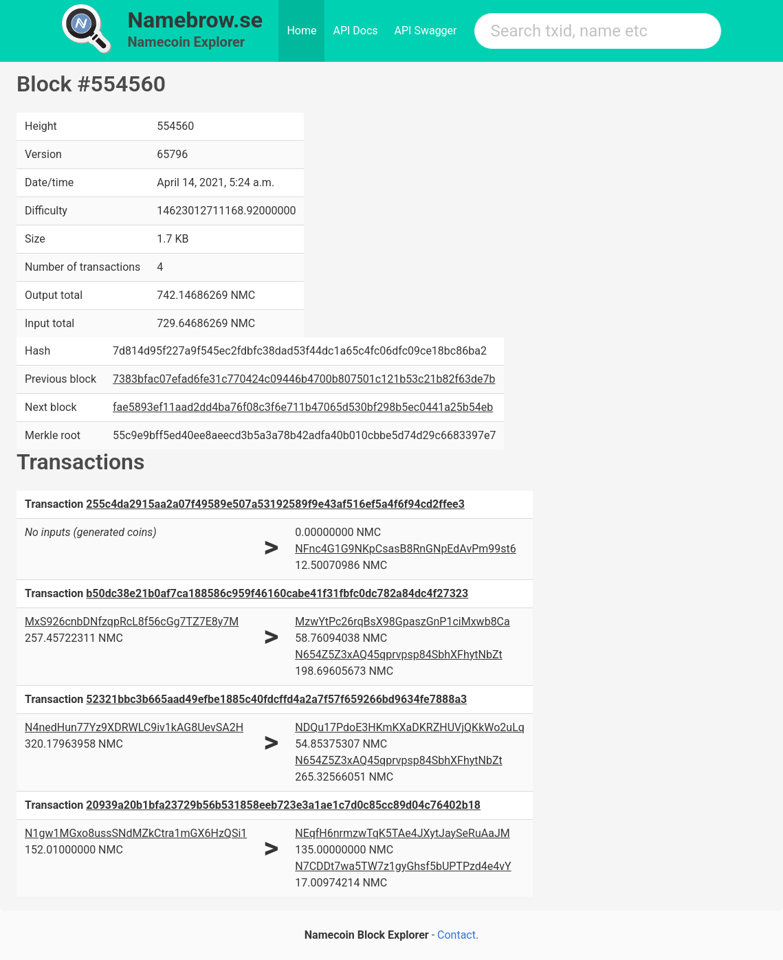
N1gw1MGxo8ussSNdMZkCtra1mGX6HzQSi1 (136, 833)
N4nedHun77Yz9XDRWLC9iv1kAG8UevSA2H (134, 727)
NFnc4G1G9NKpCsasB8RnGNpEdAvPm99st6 (405, 548)
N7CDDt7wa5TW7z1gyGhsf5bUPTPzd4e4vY (403, 866)
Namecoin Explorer (186, 42)
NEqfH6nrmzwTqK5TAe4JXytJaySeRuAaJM (402, 833)
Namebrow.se (195, 20)
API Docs (355, 30)
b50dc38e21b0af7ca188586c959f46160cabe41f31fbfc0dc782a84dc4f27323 (277, 593)
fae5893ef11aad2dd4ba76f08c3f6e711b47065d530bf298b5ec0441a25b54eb (303, 407)
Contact (456, 934)
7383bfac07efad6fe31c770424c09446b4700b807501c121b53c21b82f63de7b (304, 379)
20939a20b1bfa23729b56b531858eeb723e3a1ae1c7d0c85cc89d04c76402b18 (283, 805)
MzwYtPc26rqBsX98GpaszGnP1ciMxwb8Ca (402, 621)
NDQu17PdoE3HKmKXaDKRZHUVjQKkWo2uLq (410, 727)
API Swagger (426, 30)
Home (301, 30)
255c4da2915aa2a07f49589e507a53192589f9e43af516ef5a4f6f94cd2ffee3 (275, 504)
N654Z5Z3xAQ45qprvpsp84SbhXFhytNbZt (398, 654)
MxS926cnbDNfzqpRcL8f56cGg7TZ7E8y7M (132, 621)
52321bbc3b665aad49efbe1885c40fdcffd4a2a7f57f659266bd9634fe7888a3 (276, 699)
